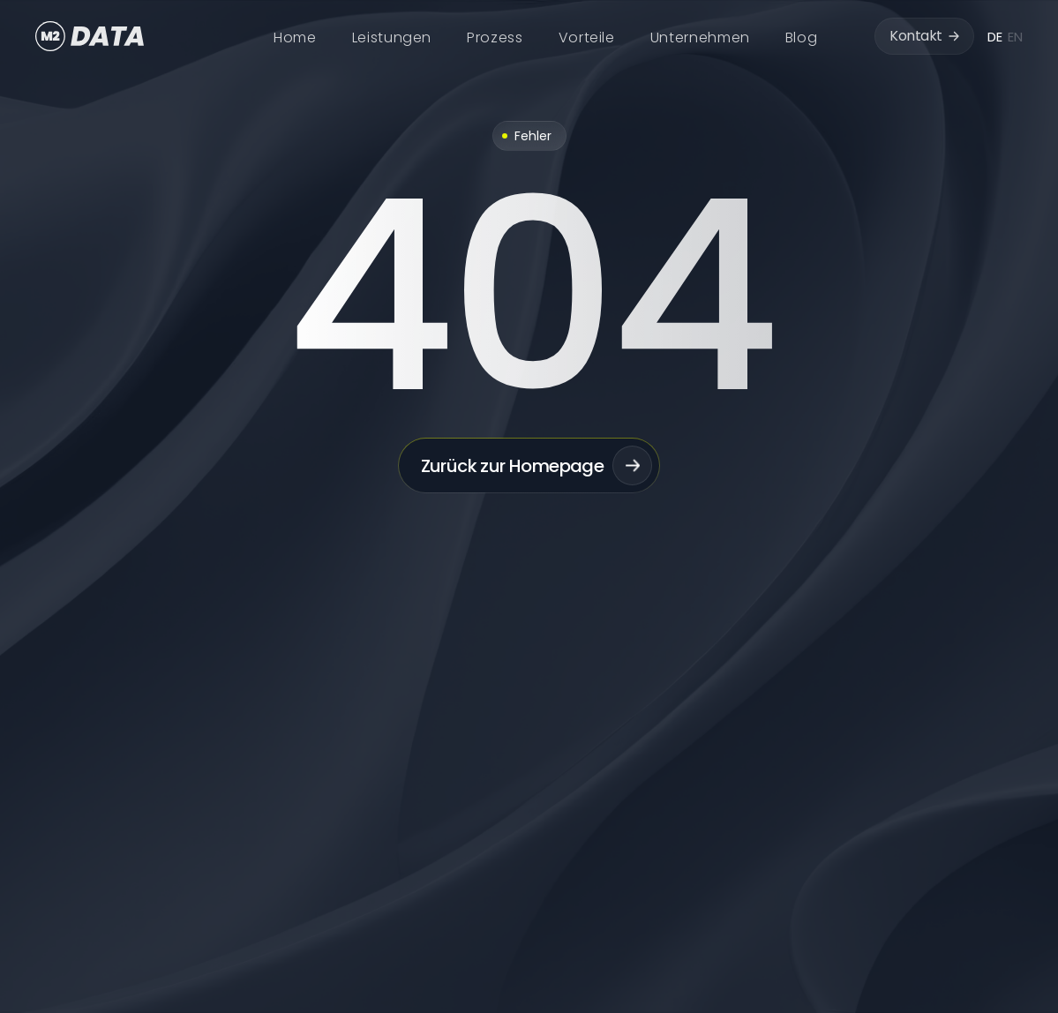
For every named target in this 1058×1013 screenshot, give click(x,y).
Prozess (494, 37)
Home (295, 37)
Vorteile (587, 37)
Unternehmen (700, 37)
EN (1015, 36)
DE (994, 36)
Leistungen (391, 37)
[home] (90, 36)
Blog (801, 37)
